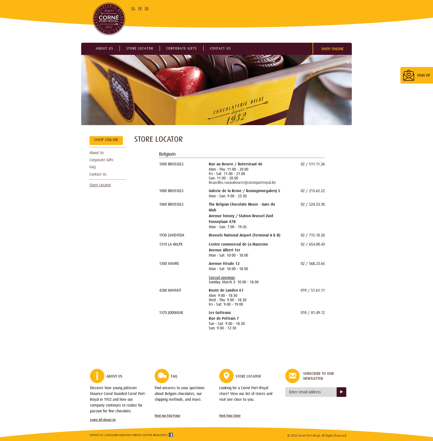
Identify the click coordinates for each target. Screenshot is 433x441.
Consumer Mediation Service (123, 435)
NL (133, 8)
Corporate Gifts (101, 160)
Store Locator (100, 185)
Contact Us (98, 174)
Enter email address (305, 392)
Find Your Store (230, 416)
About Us (96, 152)
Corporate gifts (181, 48)
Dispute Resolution (155, 435)
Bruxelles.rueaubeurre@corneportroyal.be (242, 182)
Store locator (139, 48)
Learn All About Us (103, 420)
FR (140, 8)
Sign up (341, 392)
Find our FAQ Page (167, 416)
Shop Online (332, 49)
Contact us (220, 48)
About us (104, 48)
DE (147, 8)
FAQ (92, 167)
